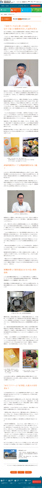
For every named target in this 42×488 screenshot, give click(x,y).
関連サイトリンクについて (13, 483)
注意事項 (30, 483)
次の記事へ (28, 472)
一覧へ (21, 472)
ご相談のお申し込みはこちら (35, 5)
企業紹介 (5, 14)
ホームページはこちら (23, 460)
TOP (2, 14)
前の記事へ (14, 472)
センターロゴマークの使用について (23, 483)
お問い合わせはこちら (37, 481)
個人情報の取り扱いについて (5, 483)
